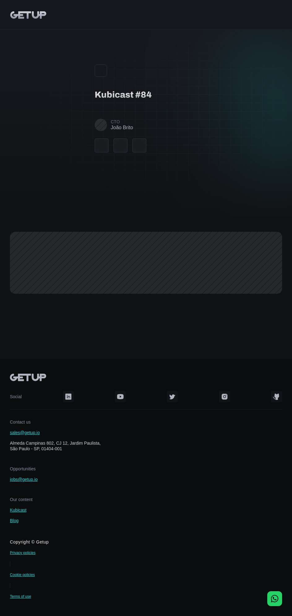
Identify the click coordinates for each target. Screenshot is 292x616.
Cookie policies (22, 575)
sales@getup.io (25, 432)
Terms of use (20, 596)
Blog (14, 520)
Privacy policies (23, 553)
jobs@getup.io (24, 479)
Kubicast (18, 510)
